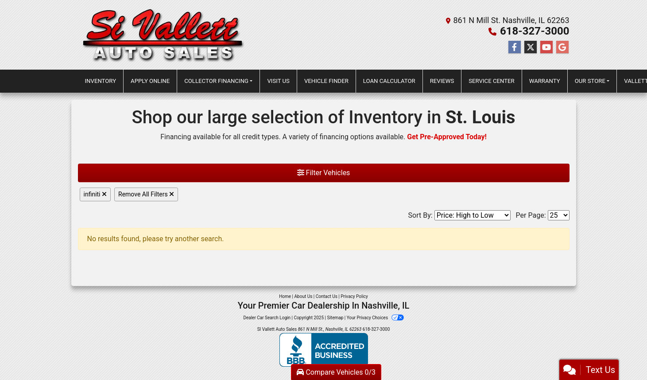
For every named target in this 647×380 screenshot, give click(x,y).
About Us (303, 296)
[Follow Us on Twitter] (530, 47)
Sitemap (335, 317)
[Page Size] (559, 215)
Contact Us (326, 296)
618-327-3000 (535, 31)
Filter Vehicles (323, 172)
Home (285, 296)
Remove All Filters (146, 194)
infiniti (95, 194)
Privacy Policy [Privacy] (354, 296)
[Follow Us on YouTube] (546, 47)
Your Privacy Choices (375, 317)
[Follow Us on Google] (562, 47)
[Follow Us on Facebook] (514, 47)
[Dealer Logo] (164, 35)
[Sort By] (472, 215)
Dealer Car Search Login (267, 317)
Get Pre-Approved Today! (447, 137)
